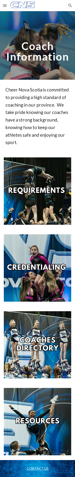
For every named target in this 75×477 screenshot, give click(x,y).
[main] (37, 45)
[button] (5, 5)
